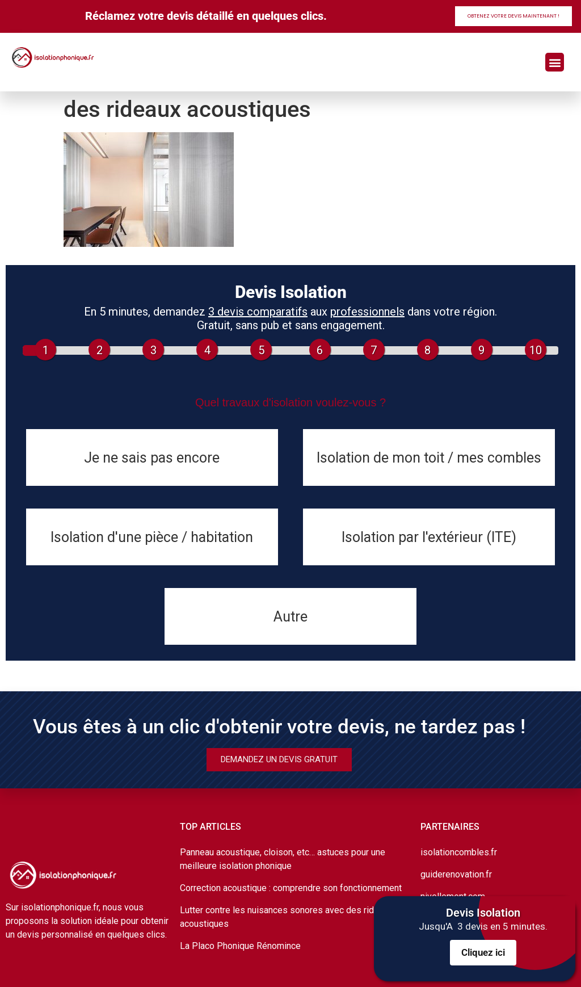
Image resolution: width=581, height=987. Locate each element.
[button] (554, 62)
